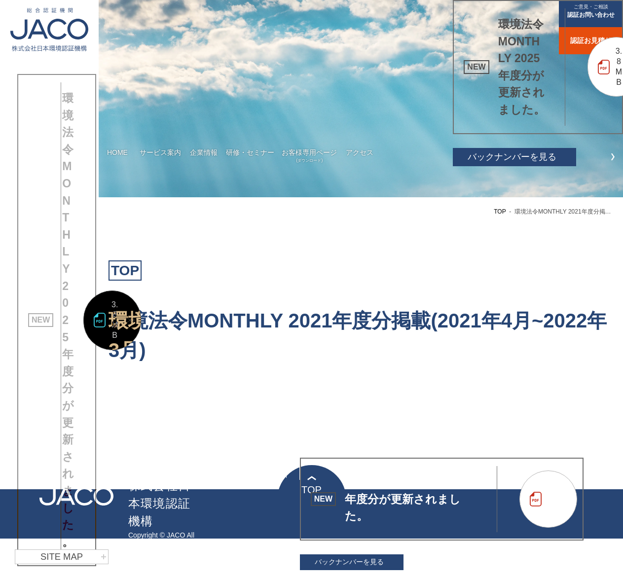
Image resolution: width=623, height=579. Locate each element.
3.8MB (114, 388)
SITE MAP (73, 556)
